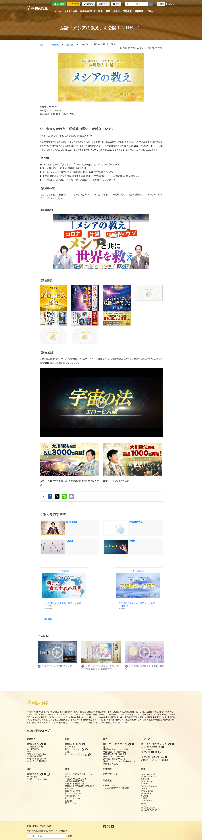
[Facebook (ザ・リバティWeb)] (86, 749)
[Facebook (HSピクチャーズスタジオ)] (129, 744)
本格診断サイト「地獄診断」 (38, 761)
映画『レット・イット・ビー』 (113, 757)
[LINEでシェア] (64, 496)
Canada (145, 779)
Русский (148, 801)
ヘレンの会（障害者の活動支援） (116, 788)
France (145, 784)
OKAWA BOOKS (149, 810)
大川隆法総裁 (70, 11)
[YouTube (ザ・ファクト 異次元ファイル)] (166, 757)
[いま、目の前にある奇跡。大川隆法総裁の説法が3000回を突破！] (69, 459)
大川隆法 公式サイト (35, 747)
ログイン (103, 4)
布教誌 (116, 11)
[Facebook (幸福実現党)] (41, 774)
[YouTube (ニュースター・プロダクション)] (173, 744)
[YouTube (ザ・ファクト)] (152, 752)
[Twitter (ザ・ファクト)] (156, 752)
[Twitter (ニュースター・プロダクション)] (166, 744)
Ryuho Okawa (148, 808)
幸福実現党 (31, 774)
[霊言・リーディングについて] (132, 459)
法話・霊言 (46, 619)
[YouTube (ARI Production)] (162, 746)
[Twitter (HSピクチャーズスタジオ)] (126, 744)
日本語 (161, 4)
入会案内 (74, 4)
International (148, 774)
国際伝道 (127, 11)
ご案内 (150, 11)
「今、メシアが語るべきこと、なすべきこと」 (106, 150)
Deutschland (147, 781)
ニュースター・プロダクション (152, 744)
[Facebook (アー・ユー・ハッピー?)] (89, 754)
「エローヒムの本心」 (76, 150)
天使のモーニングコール (151, 760)
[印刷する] (71, 496)
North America (148, 776)
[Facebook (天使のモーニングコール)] (166, 759)
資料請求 (59, 4)
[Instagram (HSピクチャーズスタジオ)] (104, 746)
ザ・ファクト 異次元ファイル (152, 757)
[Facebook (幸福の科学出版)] (83, 744)
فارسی (144, 805)
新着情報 (139, 11)
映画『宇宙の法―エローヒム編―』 (116, 749)
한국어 (144, 798)
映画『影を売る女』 (110, 764)
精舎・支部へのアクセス (36, 754)
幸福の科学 (31, 744)
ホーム (58, 11)
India (144, 788)
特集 (100, 11)
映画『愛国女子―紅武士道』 (114, 752)
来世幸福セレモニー (111, 774)
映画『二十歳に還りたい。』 (114, 759)
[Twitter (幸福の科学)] (38, 744)
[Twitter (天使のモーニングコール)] (163, 759)
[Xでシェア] (57, 496)
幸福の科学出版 (71, 744)
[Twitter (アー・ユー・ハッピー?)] (86, 754)
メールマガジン (33, 749)
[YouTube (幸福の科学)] (45, 744)
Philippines (147, 791)
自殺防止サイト (109, 785)
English (170, 4)
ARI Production (149, 747)
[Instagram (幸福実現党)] (48, 774)
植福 (116, 4)
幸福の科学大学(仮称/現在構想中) (79, 786)
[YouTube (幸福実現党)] (45, 774)
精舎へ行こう (32, 751)
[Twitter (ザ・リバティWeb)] (83, 749)
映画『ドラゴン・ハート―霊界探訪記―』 (119, 761)
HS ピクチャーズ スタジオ (113, 744)
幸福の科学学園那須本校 (75, 781)
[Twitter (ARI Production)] (159, 746)
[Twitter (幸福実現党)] (38, 774)
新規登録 (88, 4)
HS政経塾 (69, 788)
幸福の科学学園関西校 (74, 784)
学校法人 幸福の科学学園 (75, 779)
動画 (108, 11)
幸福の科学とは (87, 11)
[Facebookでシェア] (50, 496)
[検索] (150, 4)
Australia (146, 793)
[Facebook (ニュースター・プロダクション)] (169, 744)
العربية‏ (144, 803)
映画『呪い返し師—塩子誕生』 (115, 754)
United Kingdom (149, 786)
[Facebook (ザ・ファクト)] (159, 752)
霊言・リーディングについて (116, 481)
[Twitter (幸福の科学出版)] (80, 744)
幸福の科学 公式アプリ (36, 759)
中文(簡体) (146, 796)
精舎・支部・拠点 (47, 363)
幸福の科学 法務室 (35, 756)
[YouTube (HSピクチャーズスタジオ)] (133, 744)
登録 (70, 836)
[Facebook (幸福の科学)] (41, 744)
